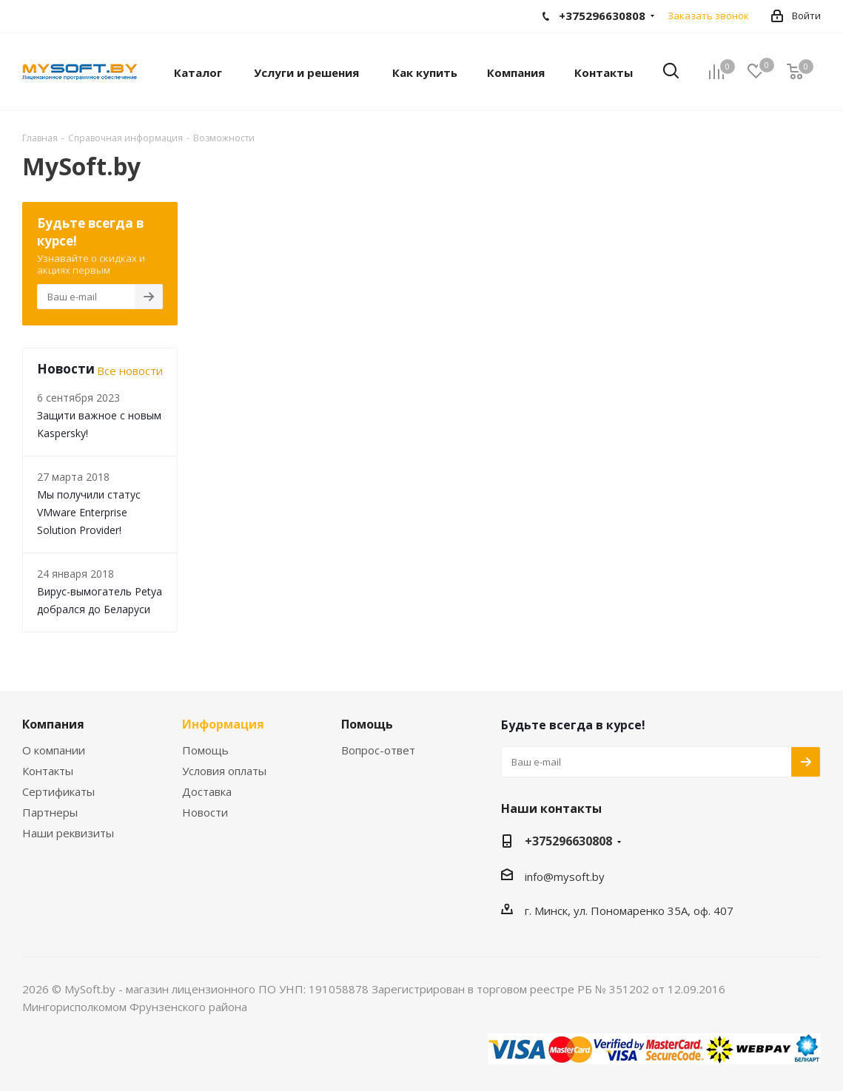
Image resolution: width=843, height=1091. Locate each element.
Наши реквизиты (68, 832)
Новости (205, 812)
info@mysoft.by (565, 876)
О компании (53, 750)
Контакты (47, 770)
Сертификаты (58, 791)
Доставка (207, 791)
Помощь (205, 750)
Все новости (130, 370)
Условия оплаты (224, 770)
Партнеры (50, 812)
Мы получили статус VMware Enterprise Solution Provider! (89, 512)
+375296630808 (568, 841)
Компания (53, 724)
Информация (223, 724)
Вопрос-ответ (378, 750)
